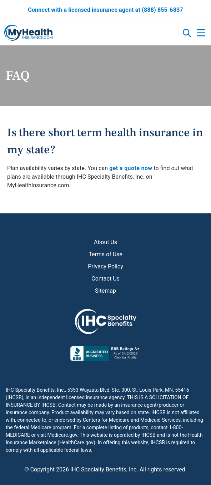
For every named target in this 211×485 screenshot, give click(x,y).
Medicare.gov (62, 435)
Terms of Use (105, 254)
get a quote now (130, 168)
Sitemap (105, 290)
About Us (105, 242)
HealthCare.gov (76, 442)
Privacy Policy (105, 266)
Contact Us (105, 278)
